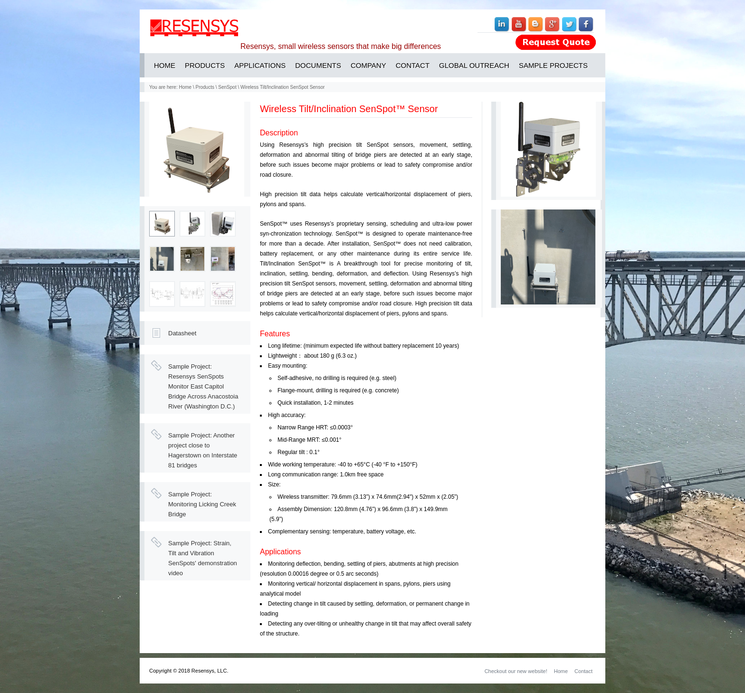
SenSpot (227, 87)
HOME (164, 65)
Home (185, 87)
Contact (583, 671)
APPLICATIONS (260, 65)
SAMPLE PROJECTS (553, 65)
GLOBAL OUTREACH (474, 65)
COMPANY (368, 65)
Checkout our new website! (516, 671)
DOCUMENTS (318, 65)
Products (205, 87)
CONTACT (413, 65)
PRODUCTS (205, 65)
